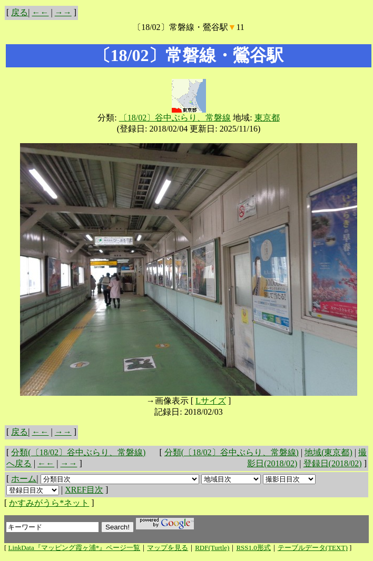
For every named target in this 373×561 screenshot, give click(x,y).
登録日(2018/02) (332, 463)
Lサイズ (210, 400)
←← (40, 12)
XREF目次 (84, 489)
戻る (19, 12)
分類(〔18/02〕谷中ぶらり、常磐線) (231, 452)
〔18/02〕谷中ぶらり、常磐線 (175, 117)
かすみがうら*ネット (49, 502)
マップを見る (167, 548)
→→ (63, 12)
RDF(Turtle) (212, 548)
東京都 (267, 117)
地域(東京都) (328, 452)
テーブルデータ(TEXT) (313, 548)
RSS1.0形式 (253, 548)
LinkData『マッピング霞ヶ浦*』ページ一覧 (74, 548)
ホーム (23, 478)
